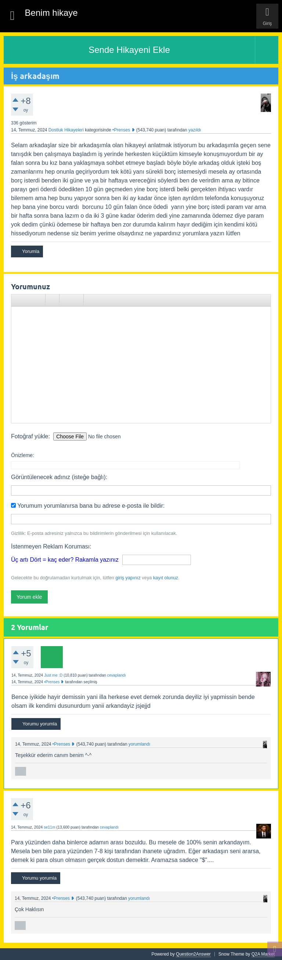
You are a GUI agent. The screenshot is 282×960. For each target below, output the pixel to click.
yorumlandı (139, 744)
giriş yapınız (128, 577)
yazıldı (194, 130)
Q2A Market (263, 954)
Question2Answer (193, 954)
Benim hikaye (51, 13)
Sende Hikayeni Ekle (129, 50)
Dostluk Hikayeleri (66, 130)
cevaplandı (116, 675)
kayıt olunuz (165, 577)
